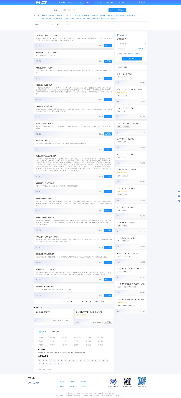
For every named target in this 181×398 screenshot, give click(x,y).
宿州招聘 (64, 337)
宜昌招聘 (64, 345)
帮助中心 (83, 382)
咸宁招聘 (64, 341)
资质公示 (73, 382)
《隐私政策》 (130, 54)
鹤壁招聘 (40, 341)
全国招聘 (48, 369)
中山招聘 (88, 337)
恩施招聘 (88, 341)
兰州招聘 (52, 337)
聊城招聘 (101, 345)
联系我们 (62, 386)
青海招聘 (88, 345)
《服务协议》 (137, 54)
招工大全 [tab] (55, 332)
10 (90, 301)
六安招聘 (76, 341)
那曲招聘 (101, 341)
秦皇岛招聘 (77, 337)
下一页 (96, 301)
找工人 (99, 2)
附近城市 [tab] (42, 332)
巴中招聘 (40, 337)
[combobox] (57, 10)
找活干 (88, 2)
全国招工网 (41, 369)
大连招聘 (52, 345)
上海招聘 (40, 345)
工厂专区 (110, 2)
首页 (79, 2)
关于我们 (62, 382)
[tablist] (74, 331)
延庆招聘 (52, 341)
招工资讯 (73, 386)
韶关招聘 (101, 337)
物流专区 (121, 2)
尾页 (102, 301)
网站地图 (83, 386)
